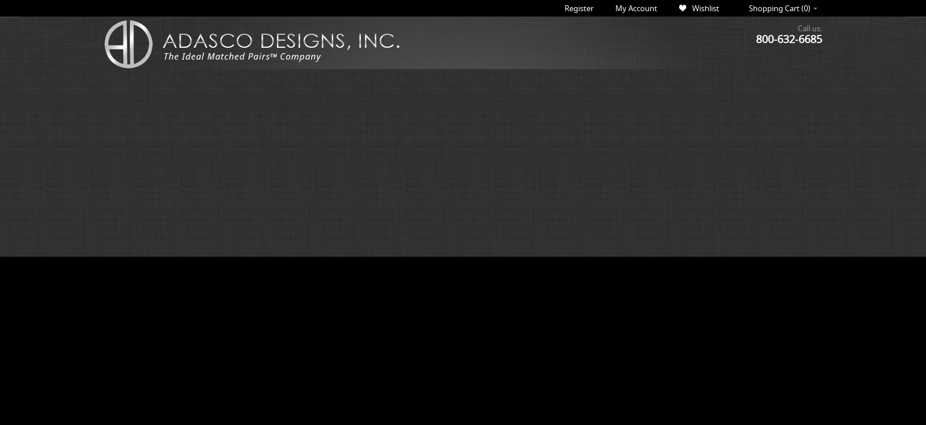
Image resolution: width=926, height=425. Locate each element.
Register (579, 8)
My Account (636, 8)
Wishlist (705, 8)
